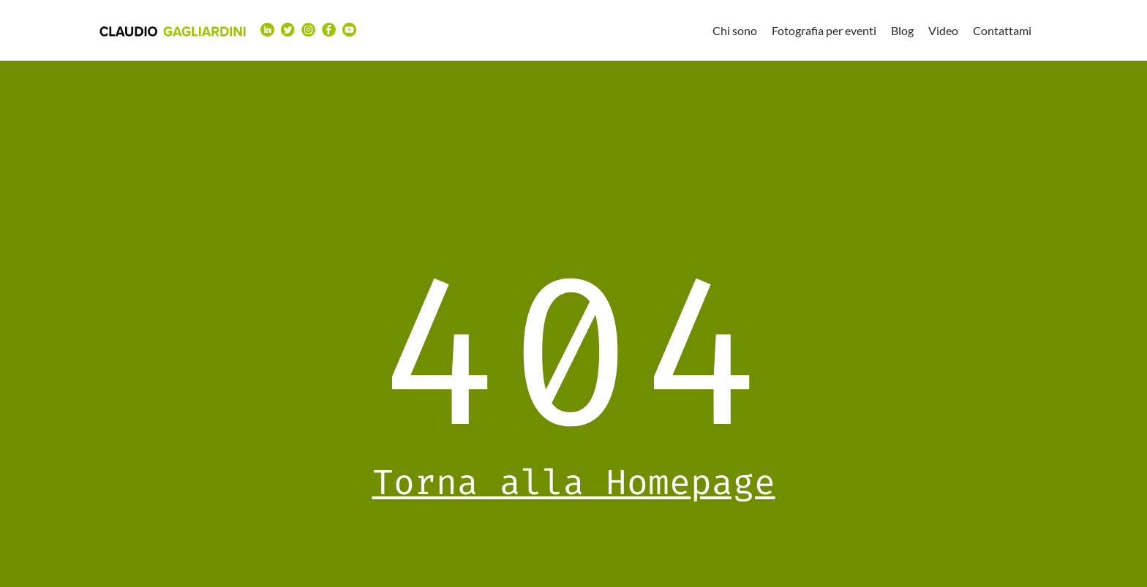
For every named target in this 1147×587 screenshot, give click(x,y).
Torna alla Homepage (573, 482)
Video (943, 30)
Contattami (1002, 30)
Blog (902, 30)
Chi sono (734, 30)
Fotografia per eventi (824, 30)
